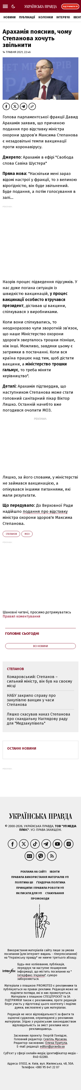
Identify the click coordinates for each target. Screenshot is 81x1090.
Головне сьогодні (22, 633)
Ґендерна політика (50, 882)
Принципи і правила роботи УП (40, 887)
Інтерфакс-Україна (31, 975)
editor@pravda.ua (52, 1046)
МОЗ (27, 534)
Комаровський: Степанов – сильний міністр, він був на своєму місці (39, 681)
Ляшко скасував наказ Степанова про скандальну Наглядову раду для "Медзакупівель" (38, 718)
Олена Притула (56, 1043)
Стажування (54, 893)
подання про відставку (45, 511)
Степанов (11, 534)
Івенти (55, 871)
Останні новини (21, 748)
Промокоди (40, 898)
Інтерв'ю (63, 17)
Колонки (45, 17)
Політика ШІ (24, 882)
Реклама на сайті (33, 871)
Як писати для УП (29, 893)
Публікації (27, 17)
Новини (9, 17)
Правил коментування (21, 616)
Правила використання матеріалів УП (40, 877)
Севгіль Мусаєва (55, 1039)
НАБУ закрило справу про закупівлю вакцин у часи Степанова (31, 700)
